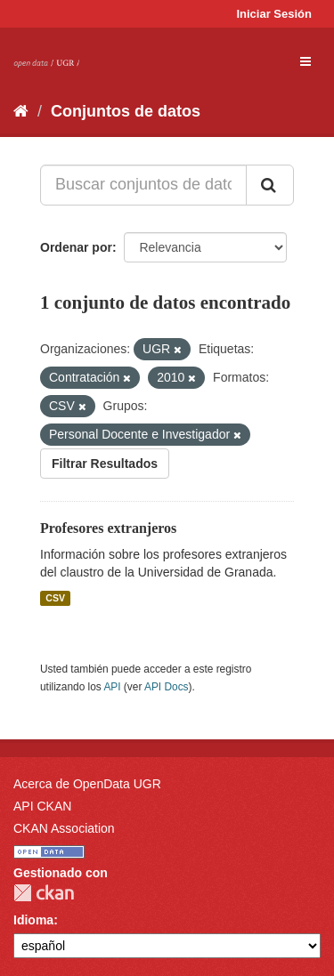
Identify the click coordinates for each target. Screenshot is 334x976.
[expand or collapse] (305, 61)
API (111, 687)
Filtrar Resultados (105, 463)
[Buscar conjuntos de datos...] (143, 185)
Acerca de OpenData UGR (87, 784)
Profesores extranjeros (108, 528)
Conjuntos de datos (125, 111)
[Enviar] (270, 185)
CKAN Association (64, 828)
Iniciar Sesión (274, 13)
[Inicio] (21, 111)
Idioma (33, 920)
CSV (55, 598)
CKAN (43, 892)
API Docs (166, 687)
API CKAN (42, 806)
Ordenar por (76, 247)
